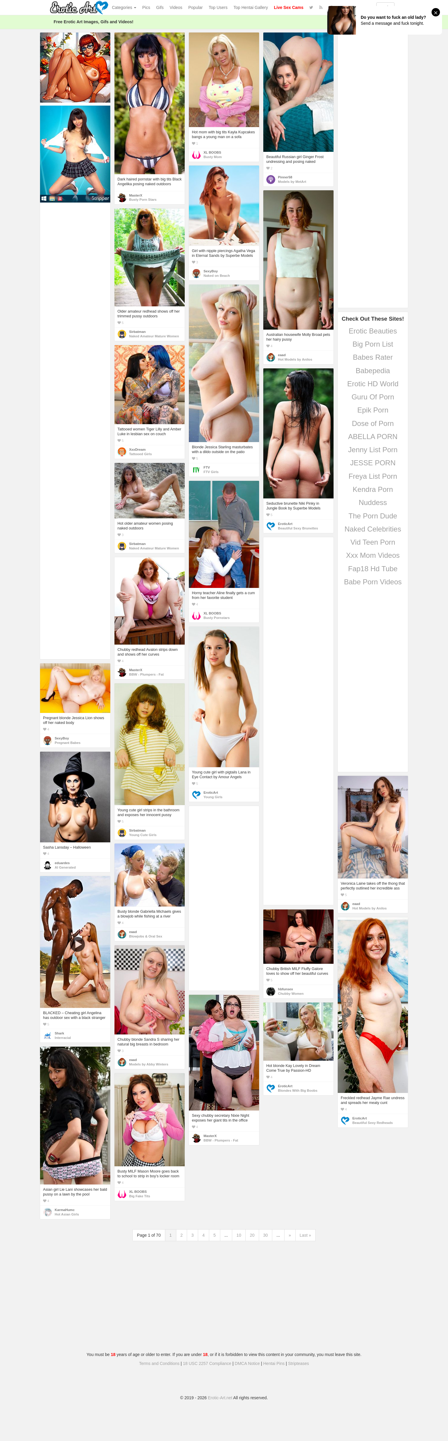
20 (252, 1235)
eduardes (62, 863)
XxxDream (137, 449)
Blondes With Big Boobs (297, 1090)
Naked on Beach (217, 275)
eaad (282, 355)
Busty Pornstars (217, 618)
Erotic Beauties (373, 331)
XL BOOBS (212, 152)
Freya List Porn (372, 476)
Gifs (160, 7)
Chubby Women (291, 993)
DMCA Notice (247, 1363)
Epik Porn (372, 410)
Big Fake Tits (139, 1196)
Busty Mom (213, 157)
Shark (59, 1033)
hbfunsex (285, 989)
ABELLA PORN (372, 437)
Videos (175, 7)
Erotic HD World (373, 384)
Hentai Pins (274, 1363)
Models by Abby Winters (148, 1064)
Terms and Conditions (159, 1363)
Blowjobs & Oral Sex (145, 936)
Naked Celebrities (373, 529)
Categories (124, 7)
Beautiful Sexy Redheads (372, 1123)
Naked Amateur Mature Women (154, 336)
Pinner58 (285, 177)
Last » (305, 1235)
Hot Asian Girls (67, 1214)
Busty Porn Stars (143, 199)
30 (265, 1235)
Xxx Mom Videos (373, 555)
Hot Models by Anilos (295, 359)
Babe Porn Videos (373, 582)
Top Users (218, 7)
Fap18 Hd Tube (372, 569)
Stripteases (298, 1363)
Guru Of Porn (372, 397)
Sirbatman (137, 331)
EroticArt (285, 524)
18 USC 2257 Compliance (207, 1363)
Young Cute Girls (143, 835)
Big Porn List (372, 344)
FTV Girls (211, 472)
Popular (195, 7)
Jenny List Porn (372, 450)
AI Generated (65, 867)
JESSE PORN (372, 463)
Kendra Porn (373, 489)
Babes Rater (373, 357)
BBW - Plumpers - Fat (146, 674)
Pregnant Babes (67, 743)
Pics (146, 7)
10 (238, 1235)
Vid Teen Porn (373, 542)
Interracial (63, 1038)
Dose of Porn (373, 423)
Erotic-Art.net (220, 1397)
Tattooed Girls (140, 454)
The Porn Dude (372, 516)
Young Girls (213, 797)
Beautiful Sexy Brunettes (298, 528)
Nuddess (373, 502)
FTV (207, 467)
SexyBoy (211, 271)
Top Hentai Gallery (250, 7)
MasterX (135, 195)
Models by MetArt (292, 181)
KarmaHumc (65, 1210)
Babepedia (373, 371)
